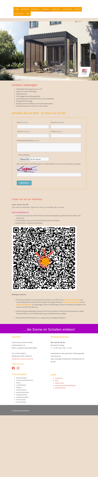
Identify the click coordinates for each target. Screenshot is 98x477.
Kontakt (77, 14)
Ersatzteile (19, 19)
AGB (56, 442)
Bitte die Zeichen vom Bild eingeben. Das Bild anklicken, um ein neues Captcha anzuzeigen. (49, 169)
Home (17, 14)
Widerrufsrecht (60, 449)
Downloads (67, 14)
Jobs (28, 19)
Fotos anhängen (24, 160)
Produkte (35, 14)
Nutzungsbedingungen (71, 364)
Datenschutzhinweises (72, 361)
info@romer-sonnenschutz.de (22, 420)
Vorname (57, 128)
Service (45, 14)
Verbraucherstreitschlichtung (65, 447)
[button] (7, 56)
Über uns (56, 14)
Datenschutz (59, 445)
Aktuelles (25, 14)
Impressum (59, 440)
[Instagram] (18, 430)
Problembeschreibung (28, 146)
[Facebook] (13, 430)
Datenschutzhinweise (24, 366)
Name (22, 128)
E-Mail (56, 137)
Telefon (23, 137)
